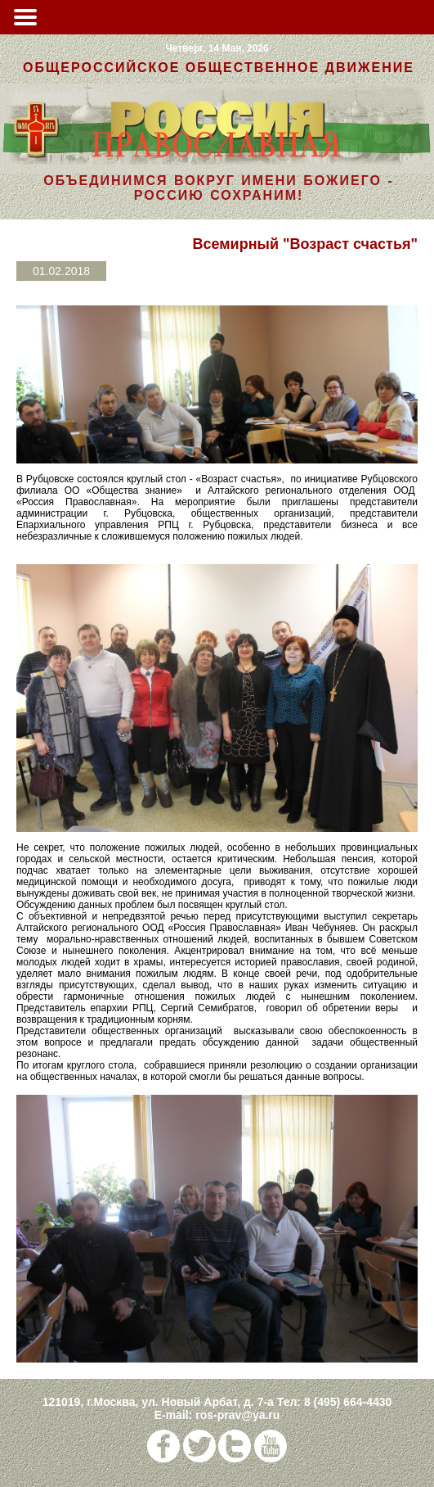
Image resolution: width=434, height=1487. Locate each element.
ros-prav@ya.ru (237, 1414)
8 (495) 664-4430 (347, 1401)
